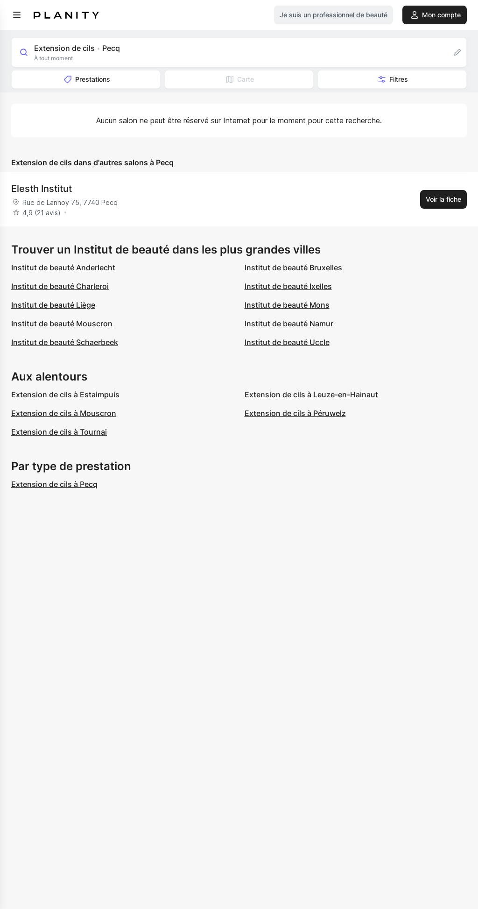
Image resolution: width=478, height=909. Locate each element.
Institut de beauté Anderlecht (63, 267)
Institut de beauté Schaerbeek (64, 342)
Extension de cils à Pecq (54, 484)
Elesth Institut (41, 188)
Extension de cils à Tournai (59, 432)
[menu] (16, 15)
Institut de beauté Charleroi (60, 286)
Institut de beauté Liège (53, 305)
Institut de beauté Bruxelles (293, 267)
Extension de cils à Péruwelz (295, 413)
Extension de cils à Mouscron (63, 413)
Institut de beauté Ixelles (288, 286)
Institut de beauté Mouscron (61, 323)
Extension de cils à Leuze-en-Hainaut (311, 394)
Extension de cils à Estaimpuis (65, 394)
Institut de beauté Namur (289, 323)
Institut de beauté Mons (287, 305)
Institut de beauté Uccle (287, 342)
